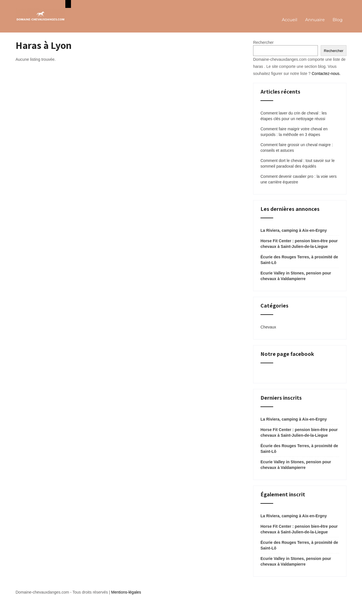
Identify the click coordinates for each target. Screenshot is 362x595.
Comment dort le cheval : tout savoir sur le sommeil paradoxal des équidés (297, 163)
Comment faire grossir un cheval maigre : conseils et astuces (296, 147)
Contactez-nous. (326, 73)
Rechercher (263, 42)
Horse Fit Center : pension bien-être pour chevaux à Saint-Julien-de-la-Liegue (299, 244)
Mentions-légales (126, 592)
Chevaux (268, 327)
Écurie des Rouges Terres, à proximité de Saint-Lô (299, 260)
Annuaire (315, 19)
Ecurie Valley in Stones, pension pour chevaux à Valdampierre (295, 276)
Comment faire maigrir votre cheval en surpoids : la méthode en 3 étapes (293, 132)
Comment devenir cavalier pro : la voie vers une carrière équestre (298, 179)
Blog (337, 19)
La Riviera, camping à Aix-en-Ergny (293, 230)
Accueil (289, 19)
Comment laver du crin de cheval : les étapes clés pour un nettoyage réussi (293, 116)
